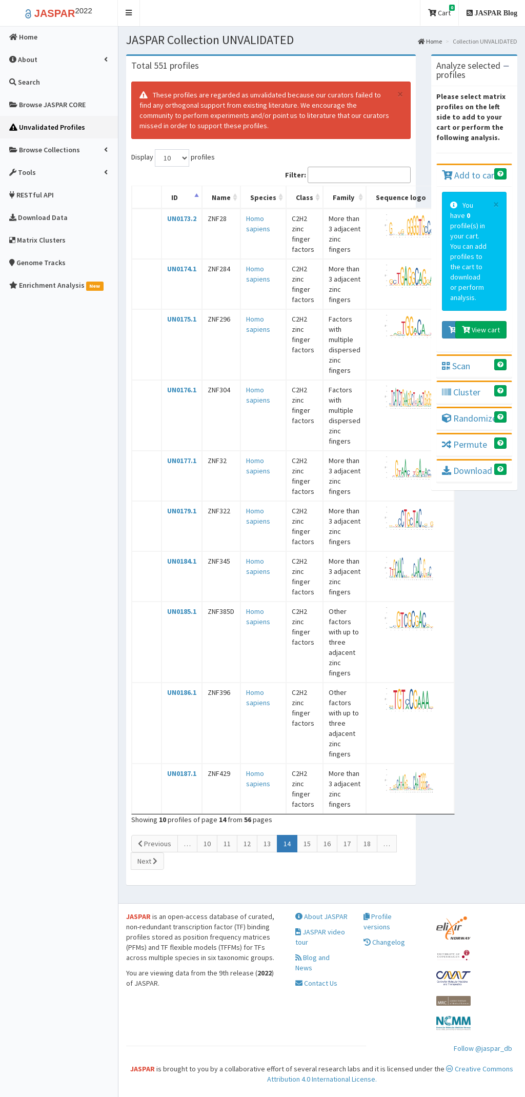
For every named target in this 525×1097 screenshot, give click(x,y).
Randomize (469, 418)
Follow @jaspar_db (483, 1048)
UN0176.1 (181, 389)
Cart (441, 11)
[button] (129, 13)
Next (147, 861)
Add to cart (470, 175)
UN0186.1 (181, 692)
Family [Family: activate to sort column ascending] (343, 197)
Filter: (348, 175)
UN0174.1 (181, 268)
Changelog (384, 942)
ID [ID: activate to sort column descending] (174, 197)
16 (327, 843)
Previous (154, 843)
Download (467, 470)
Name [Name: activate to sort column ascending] (221, 197)
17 (347, 843)
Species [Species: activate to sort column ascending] (263, 197)
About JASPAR (321, 916)
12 (247, 843)
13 (267, 843)
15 (307, 843)
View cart (481, 329)
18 (367, 843)
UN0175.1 (181, 319)
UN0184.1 (181, 561)
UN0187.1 (181, 773)
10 (207, 843)
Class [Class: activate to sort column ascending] (304, 197)
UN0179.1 (181, 510)
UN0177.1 (181, 460)
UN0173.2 (181, 218)
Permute (464, 444)
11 (227, 843)
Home (430, 41)
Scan (456, 366)
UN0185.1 (181, 611)
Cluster (461, 392)
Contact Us (316, 983)
